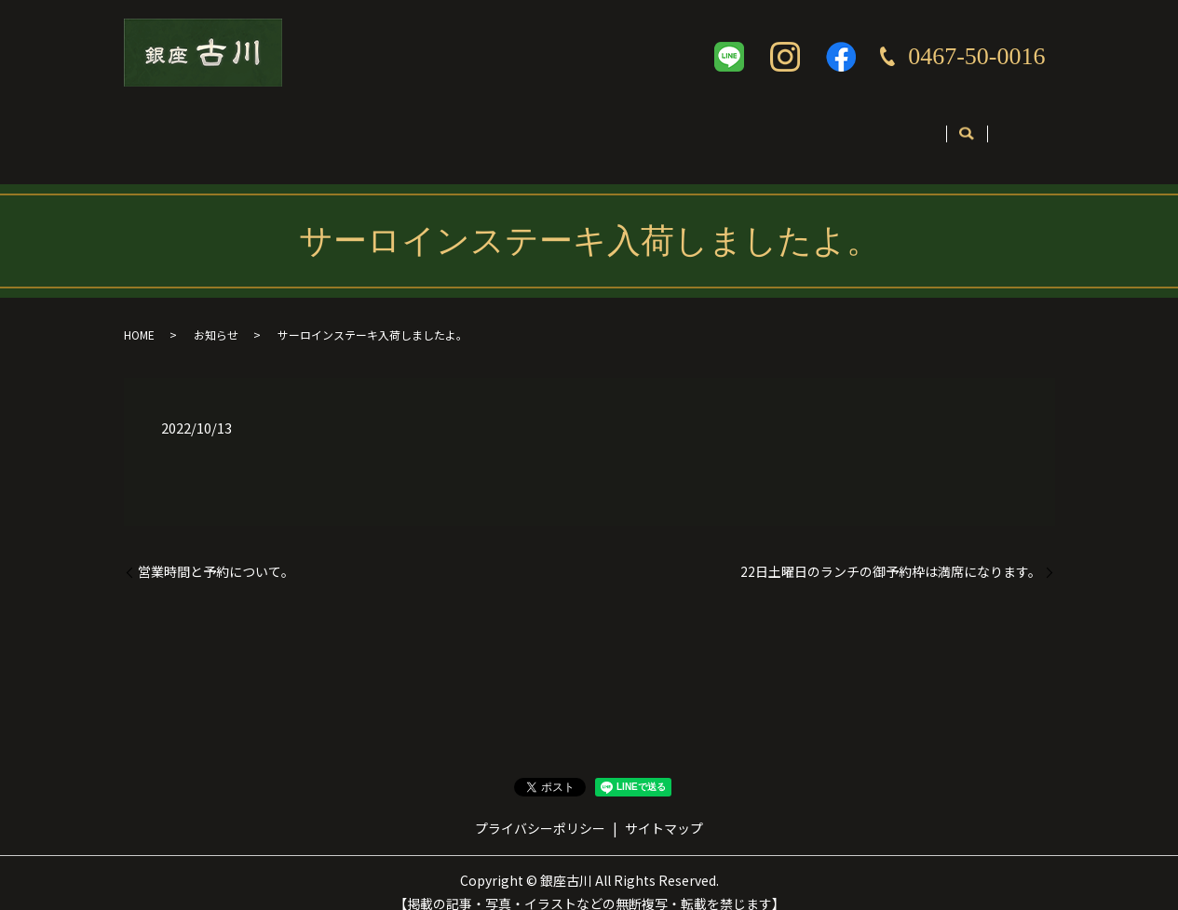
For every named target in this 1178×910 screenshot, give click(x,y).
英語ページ (783, 127)
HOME (139, 316)
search (1029, 128)
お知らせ (216, 316)
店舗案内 (255, 127)
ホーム (167, 127)
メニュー (456, 127)
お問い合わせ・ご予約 (923, 127)
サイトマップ (664, 809)
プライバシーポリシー (540, 809)
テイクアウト (563, 127)
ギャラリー (676, 127)
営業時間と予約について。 (216, 553)
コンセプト (355, 127)
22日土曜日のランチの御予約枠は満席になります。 (890, 553)
